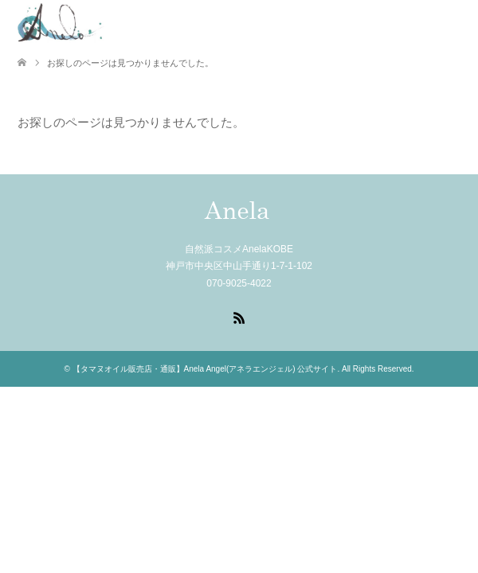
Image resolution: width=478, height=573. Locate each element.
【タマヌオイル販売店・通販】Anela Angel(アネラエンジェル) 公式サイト (205, 368)
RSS (239, 316)
